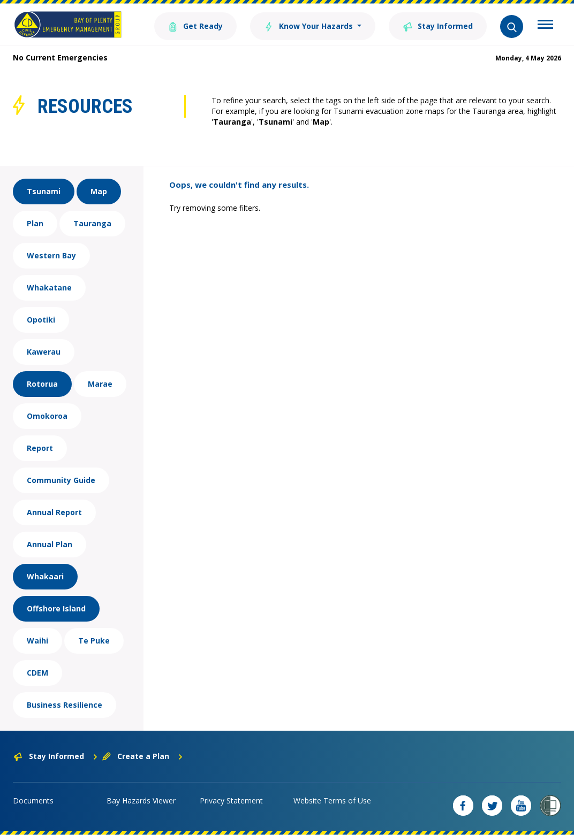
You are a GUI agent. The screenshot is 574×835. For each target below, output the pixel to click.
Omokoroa (47, 416)
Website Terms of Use (332, 800)
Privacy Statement (231, 800)
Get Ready (195, 25)
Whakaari (45, 576)
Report (40, 448)
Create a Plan (142, 756)
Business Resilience (64, 705)
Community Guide (61, 480)
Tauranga (92, 223)
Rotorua (42, 384)
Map (98, 191)
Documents (33, 800)
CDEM (37, 673)
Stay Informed (438, 25)
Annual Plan (49, 544)
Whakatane (49, 287)
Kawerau (44, 352)
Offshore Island (56, 608)
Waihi (37, 640)
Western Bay (51, 255)
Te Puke (94, 640)
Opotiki (41, 320)
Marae (100, 384)
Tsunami (44, 191)
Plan (35, 223)
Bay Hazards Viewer (141, 800)
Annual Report (54, 512)
